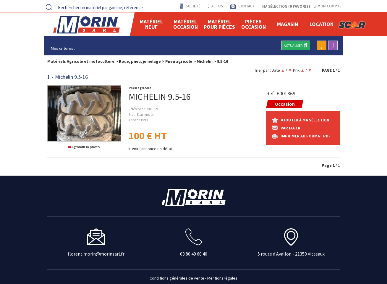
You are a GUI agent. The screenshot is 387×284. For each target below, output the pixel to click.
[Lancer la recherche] (49, 7)
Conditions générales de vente (177, 278)
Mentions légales (222, 278)
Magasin (287, 24)
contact (246, 6)
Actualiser (295, 45)
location (321, 24)
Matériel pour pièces (219, 24)
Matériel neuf (151, 24)
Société (192, 6)
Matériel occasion (185, 24)
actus (215, 6)
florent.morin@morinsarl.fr (96, 254)
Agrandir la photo (84, 147)
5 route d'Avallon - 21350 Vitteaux (291, 254)
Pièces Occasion (253, 24)
